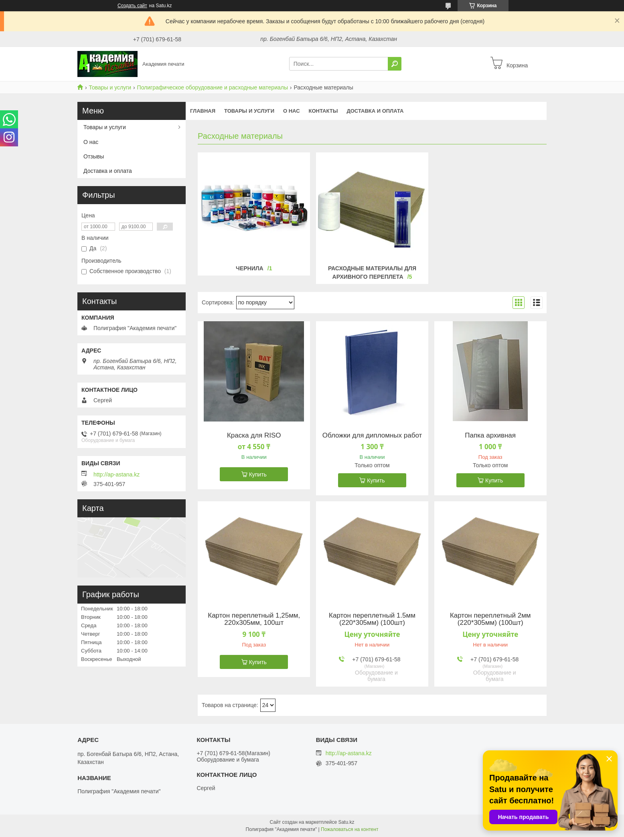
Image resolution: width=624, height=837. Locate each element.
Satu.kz (346, 822)
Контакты (323, 111)
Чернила (249, 268)
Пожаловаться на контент (349, 829)
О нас (291, 111)
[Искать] (394, 64)
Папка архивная (490, 435)
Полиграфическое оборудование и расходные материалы (212, 87)
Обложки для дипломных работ (372, 435)
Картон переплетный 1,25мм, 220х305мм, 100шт (254, 619)
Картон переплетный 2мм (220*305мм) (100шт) (490, 619)
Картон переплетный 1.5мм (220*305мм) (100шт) (372, 619)
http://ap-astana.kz (116, 474)
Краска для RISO (254, 435)
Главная (202, 111)
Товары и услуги (110, 87)
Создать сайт (132, 5)
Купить (258, 474)
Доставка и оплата (374, 111)
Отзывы (93, 156)
